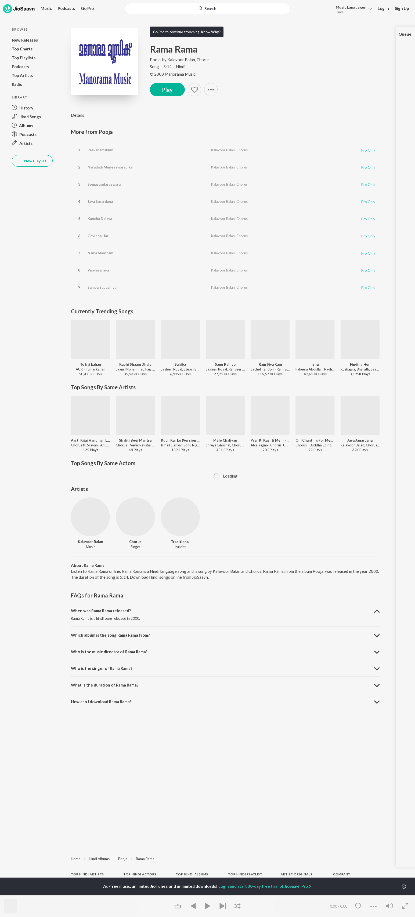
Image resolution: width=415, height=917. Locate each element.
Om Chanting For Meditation (314, 440)
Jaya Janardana (100, 201)
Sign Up (402, 8)
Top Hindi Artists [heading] (87, 874)
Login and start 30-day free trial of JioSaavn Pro (265, 886)
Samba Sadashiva (102, 287)
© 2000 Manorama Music (173, 74)
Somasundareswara (104, 184)
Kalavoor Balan (181, 59)
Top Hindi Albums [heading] (192, 874)
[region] (225, 858)
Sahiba (180, 364)
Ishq (315, 364)
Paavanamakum (100, 150)
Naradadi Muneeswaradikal (110, 167)
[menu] (352, 9)
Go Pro (87, 8)
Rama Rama (145, 859)
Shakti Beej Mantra (135, 440)
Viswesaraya (98, 270)
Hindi (340, 12)
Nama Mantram (100, 253)
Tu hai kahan (90, 364)
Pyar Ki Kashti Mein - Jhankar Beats (270, 440)
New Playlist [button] (32, 161)
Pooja (155, 59)
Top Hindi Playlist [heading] (245, 874)
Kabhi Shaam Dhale (135, 364)
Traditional (180, 542)
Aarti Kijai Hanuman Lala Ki (90, 440)
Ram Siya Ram (270, 364)
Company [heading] (341, 874)
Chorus (203, 59)
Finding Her (360, 364)
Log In (383, 8)
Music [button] (46, 8)
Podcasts (66, 8)
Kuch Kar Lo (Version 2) (180, 440)
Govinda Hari (99, 236)
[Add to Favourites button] (194, 89)
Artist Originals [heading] (296, 874)
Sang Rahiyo (225, 364)
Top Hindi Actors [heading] (139, 874)
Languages (351, 7)
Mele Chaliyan (225, 440)
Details (77, 115)
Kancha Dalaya (100, 219)
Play (167, 89)
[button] (211, 89)
